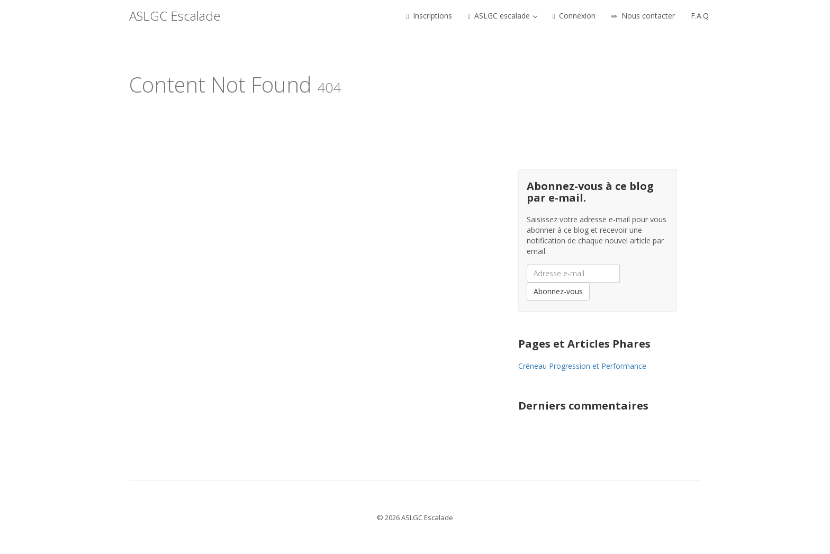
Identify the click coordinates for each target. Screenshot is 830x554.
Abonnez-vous (558, 291)
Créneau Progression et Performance (582, 366)
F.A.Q (700, 16)
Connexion (574, 16)
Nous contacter (643, 16)
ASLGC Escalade (174, 15)
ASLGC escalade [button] (502, 16)
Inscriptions (429, 16)
